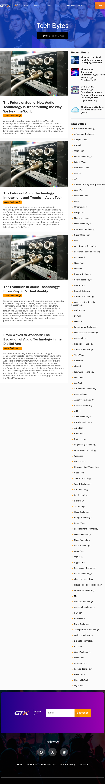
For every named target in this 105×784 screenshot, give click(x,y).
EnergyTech (78, 523)
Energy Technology (81, 517)
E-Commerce (78, 439)
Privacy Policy (67, 764)
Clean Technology (81, 512)
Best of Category (80, 291)
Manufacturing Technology (84, 332)
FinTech (76, 366)
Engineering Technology (83, 445)
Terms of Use (48, 764)
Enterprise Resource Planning (85, 252)
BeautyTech (78, 433)
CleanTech (77, 551)
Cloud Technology (81, 652)
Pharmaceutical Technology (85, 467)
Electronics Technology (83, 128)
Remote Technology (81, 274)
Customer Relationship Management (83, 303)
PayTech (76, 613)
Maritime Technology (82, 635)
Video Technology (80, 545)
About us (32, 764)
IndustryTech (78, 162)
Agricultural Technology (83, 134)
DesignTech (78, 212)
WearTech (77, 173)
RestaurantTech (80, 167)
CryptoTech (78, 562)
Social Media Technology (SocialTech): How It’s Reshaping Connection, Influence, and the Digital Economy (92, 94)
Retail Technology (81, 624)
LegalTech (77, 685)
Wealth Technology (81, 484)
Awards (81, 5)
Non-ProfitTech (79, 338)
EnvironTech (78, 257)
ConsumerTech (79, 195)
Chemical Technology (82, 405)
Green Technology (81, 534)
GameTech (77, 263)
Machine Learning (80, 218)
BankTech (77, 360)
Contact (83, 764)
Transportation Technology (85, 629)
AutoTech (77, 428)
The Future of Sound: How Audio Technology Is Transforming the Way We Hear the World (32, 107)
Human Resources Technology (86, 585)
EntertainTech (79, 663)
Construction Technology (84, 246)
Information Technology (83, 590)
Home (20, 764)
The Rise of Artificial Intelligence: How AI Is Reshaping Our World (91, 60)
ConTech (77, 557)
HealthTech (78, 674)
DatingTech (78, 310)
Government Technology (83, 450)
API (74, 179)
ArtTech (76, 145)
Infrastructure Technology (84, 327)
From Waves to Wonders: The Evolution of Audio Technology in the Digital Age (32, 339)
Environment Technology (83, 568)
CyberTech (77, 657)
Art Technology (79, 489)
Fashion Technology (81, 669)
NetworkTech (78, 461)
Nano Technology (80, 540)
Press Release (79, 394)
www (74, 240)
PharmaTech (78, 618)
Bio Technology (79, 495)
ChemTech (77, 151)
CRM (75, 201)
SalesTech (77, 473)
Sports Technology (81, 280)
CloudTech (77, 190)
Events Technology (81, 573)
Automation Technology (83, 388)
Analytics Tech (79, 139)
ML (74, 596)
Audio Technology (81, 417)
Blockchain (77, 501)
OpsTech (76, 383)
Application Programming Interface (88, 184)
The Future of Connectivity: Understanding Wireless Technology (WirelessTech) (93, 74)
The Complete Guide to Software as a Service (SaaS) (92, 110)
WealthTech (78, 285)
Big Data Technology (82, 641)
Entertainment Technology (84, 529)
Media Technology (81, 224)
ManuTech (77, 377)
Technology (78, 506)
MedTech (76, 268)
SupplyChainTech (80, 235)
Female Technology (81, 156)
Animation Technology (82, 296)
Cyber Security (79, 207)
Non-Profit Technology (83, 607)
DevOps (76, 316)
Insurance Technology (82, 372)
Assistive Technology (82, 400)
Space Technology (81, 478)
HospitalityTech (79, 680)
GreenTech (77, 321)
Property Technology (82, 344)
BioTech (76, 646)
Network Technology (82, 601)
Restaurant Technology (83, 229)
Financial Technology (82, 579)
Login (100, 5)
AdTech (76, 411)
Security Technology (82, 349)
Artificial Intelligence (81, 422)
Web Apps (77, 456)
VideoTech (77, 355)
